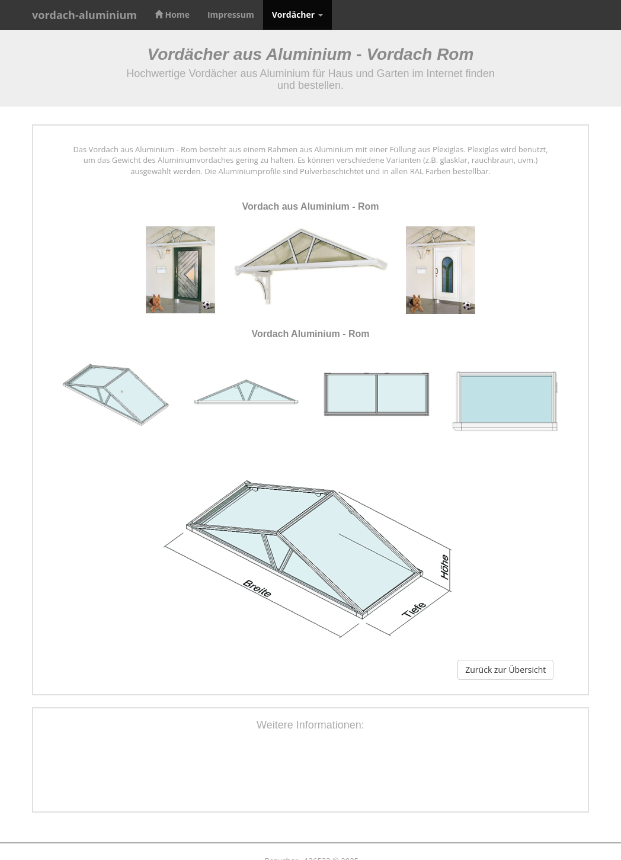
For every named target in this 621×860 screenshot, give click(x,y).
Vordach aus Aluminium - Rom (310, 206)
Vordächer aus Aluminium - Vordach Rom (311, 54)
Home (172, 14)
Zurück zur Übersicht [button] (505, 669)
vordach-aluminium (84, 15)
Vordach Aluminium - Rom (310, 334)
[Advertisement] (310, 773)
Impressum (230, 14)
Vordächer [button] (297, 14)
